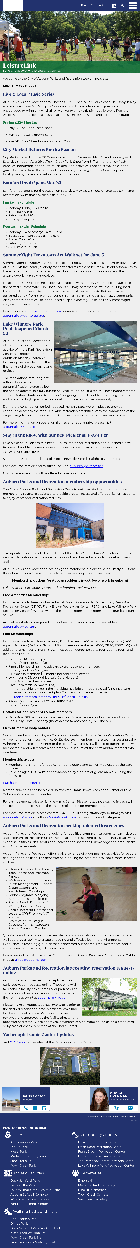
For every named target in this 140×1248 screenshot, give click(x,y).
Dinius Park (19, 1147)
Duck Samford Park (25, 1180)
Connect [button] (97, 5)
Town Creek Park (23, 1165)
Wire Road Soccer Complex (30, 1199)
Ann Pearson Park (23, 1142)
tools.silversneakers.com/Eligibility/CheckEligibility (51, 697)
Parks (18, 1135)
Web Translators (128, 1116)
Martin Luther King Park (28, 1156)
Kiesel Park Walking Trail (28, 1233)
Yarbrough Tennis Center (29, 1204)
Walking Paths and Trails (35, 1211)
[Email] (35, 1108)
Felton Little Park (23, 1185)
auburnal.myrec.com (53, 997)
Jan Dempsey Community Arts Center (106, 1161)
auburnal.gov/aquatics (19, 426)
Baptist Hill (86, 1180)
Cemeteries (91, 1173)
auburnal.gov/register (19, 626)
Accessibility (92, 1116)
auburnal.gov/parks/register (23, 315)
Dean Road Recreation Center (100, 1147)
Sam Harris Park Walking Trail (32, 1242)
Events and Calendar (48, 70)
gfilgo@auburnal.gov (30, 959)
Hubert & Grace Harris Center (100, 1156)
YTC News (17, 1042)
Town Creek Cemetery (94, 1194)
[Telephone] (26, 1108)
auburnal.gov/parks (17, 817)
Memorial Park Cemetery (96, 1185)
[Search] (122, 5)
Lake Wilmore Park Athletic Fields (35, 1190)
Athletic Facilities (28, 1173)
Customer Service (109, 1116)
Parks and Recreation (17, 70)
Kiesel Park (18, 1151)
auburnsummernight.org (43, 311)
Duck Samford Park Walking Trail (35, 1228)
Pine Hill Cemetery (92, 1190)
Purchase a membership (21, 782)
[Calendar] (114, 5)
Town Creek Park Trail (26, 1237)
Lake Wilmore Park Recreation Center (106, 1165)
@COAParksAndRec (62, 817)
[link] (13, 5)
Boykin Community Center (98, 1142)
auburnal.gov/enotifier (86, 466)
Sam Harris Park (22, 1161)
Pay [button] (84, 5)
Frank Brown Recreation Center (101, 1151)
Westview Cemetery (93, 1199)
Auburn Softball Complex (29, 1194)
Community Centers (99, 1135)
